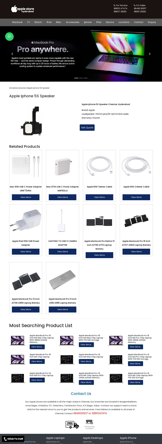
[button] (12, 54)
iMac (58, 22)
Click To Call (13, 439)
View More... (37, 346)
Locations (124, 22)
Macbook (17, 22)
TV (28, 22)
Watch (38, 22)
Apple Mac (87, 442)
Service (110, 22)
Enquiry (152, 22)
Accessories (72, 22)
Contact (138, 22)
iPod (49, 22)
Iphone (88, 22)
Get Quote (87, 127)
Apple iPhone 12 (126, 442)
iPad (98, 22)
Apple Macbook (53, 442)
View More (25, 197)
